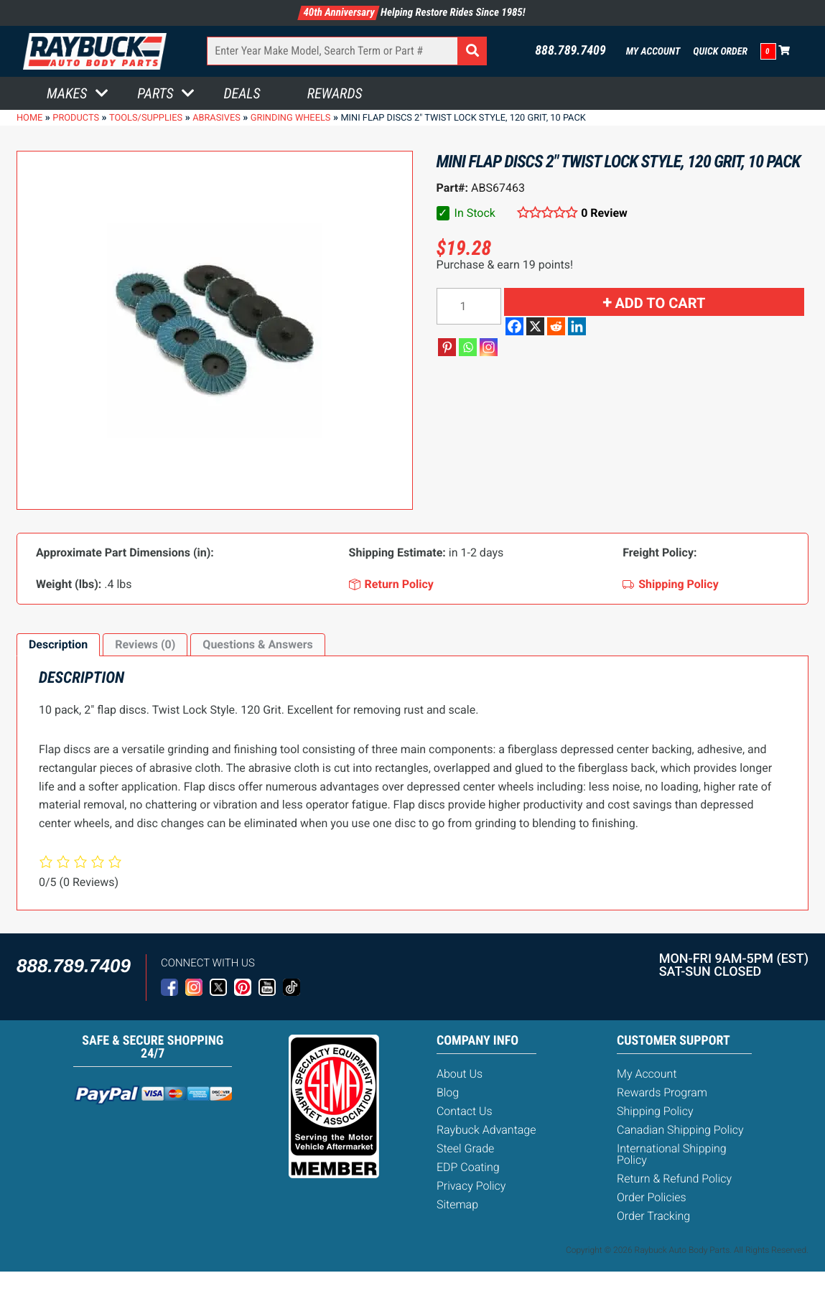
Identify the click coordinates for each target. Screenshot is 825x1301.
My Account (653, 52)
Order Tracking (653, 1216)
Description (58, 644)
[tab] (58, 644)
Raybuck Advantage (486, 1130)
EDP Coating (468, 1167)
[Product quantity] (469, 306)
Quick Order (720, 52)
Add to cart (660, 303)
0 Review (604, 213)
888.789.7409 (570, 51)
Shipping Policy (655, 1111)
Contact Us (465, 1111)
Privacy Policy (471, 1186)
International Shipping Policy (672, 1154)
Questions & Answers (257, 644)
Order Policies (651, 1197)
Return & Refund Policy (674, 1178)
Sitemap (457, 1204)
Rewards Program (662, 1092)
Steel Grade (465, 1148)
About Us (460, 1074)
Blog (448, 1092)
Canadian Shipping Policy (680, 1130)
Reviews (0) (145, 644)
